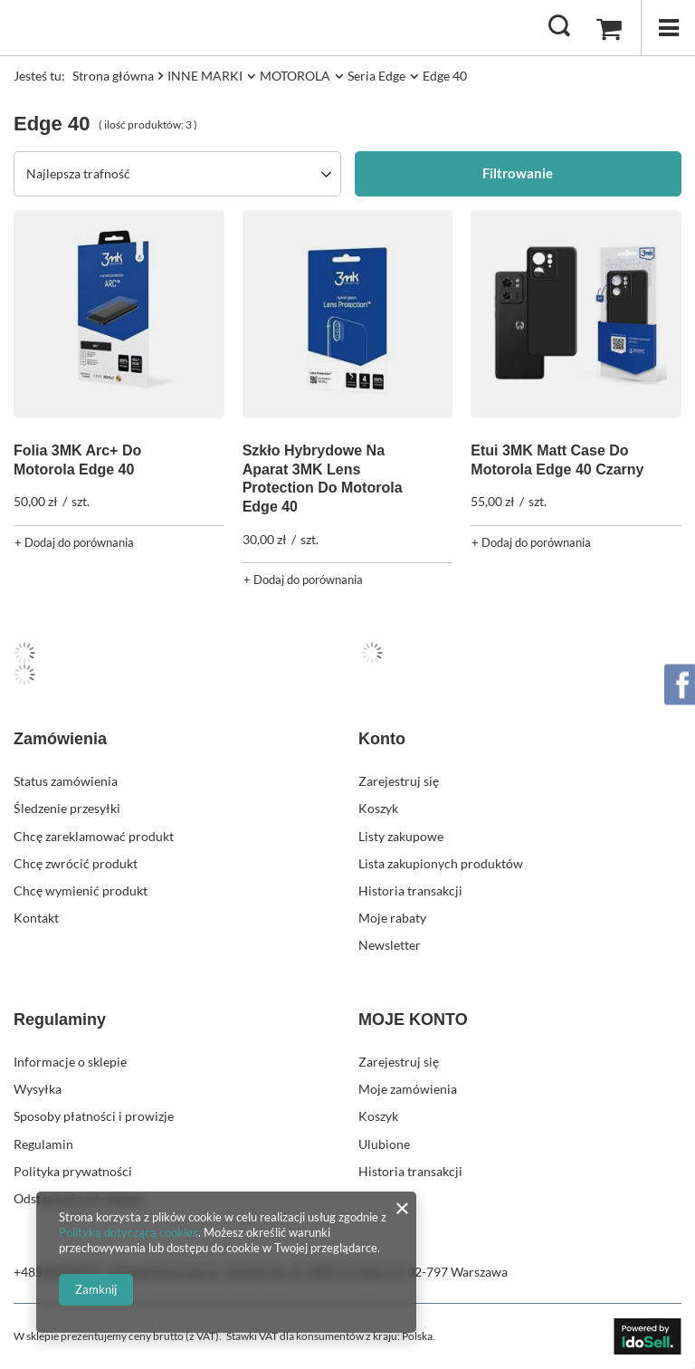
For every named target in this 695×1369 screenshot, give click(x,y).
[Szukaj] (559, 27)
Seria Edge (376, 75)
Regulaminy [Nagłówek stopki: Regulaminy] (60, 1019)
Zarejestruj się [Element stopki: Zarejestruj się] (398, 781)
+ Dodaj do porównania (74, 542)
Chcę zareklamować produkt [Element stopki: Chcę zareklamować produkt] (94, 836)
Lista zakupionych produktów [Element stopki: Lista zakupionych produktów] (440, 863)
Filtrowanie (517, 173)
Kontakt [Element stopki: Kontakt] (36, 917)
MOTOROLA (295, 75)
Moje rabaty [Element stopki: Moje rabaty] (392, 917)
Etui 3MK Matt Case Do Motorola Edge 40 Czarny (557, 460)
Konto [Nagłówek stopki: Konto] (381, 739)
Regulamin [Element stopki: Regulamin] (43, 1144)
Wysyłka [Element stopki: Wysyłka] (38, 1088)
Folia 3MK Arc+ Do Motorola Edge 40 (77, 460)
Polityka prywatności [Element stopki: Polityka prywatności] (73, 1171)
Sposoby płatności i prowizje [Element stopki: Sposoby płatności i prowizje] (94, 1116)
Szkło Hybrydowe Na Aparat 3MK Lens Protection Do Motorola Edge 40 (323, 478)
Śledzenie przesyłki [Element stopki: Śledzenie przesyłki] (67, 808)
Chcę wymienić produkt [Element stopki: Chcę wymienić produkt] (81, 890)
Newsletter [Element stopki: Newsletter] (389, 945)
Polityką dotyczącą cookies (128, 1232)
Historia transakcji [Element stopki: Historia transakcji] (410, 890)
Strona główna (113, 75)
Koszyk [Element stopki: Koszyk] (378, 808)
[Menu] (668, 27)
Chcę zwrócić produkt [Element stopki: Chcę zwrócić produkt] (76, 863)
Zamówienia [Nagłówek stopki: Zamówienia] (60, 739)
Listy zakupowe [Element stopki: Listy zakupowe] (400, 836)
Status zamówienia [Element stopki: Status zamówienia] (66, 781)
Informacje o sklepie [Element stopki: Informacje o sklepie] (70, 1061)
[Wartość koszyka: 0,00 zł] (609, 28)
